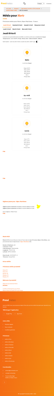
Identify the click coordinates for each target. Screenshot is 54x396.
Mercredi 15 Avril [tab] (27, 29)
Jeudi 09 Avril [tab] (7, 25)
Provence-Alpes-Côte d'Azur (30, 8)
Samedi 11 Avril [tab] (28, 25)
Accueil (8, 8)
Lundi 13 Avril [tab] (7, 29)
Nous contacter (8, 327)
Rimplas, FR (5, 275)
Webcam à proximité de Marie (10, 283)
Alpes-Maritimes (11, 10)
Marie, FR (5, 270)
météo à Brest (8, 350)
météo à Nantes (8, 355)
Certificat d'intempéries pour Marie (11, 288)
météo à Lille (8, 353)
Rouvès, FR (5, 273)
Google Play (9, 313)
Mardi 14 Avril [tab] (16, 29)
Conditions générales (10, 329)
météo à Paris (8, 339)
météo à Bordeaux (9, 342)
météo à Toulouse (9, 344)
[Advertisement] (27, 164)
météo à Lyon (8, 358)
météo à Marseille (9, 347)
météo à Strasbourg (9, 361)
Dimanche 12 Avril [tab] (40, 25)
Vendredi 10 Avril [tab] (17, 25)
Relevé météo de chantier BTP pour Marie (13, 290)
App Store (19, 313)
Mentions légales (9, 324)
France (16, 8)
